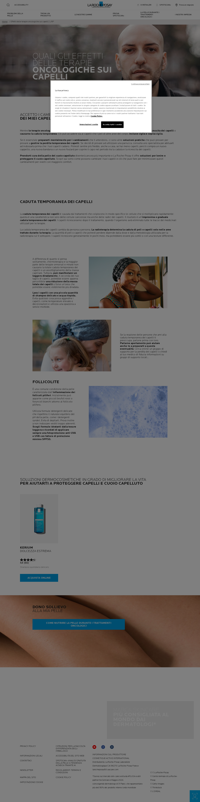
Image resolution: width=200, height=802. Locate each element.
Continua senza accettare (140, 84)
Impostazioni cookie (89, 124)
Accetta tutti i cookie (112, 125)
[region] (101, 106)
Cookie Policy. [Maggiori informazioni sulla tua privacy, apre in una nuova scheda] (96, 116)
